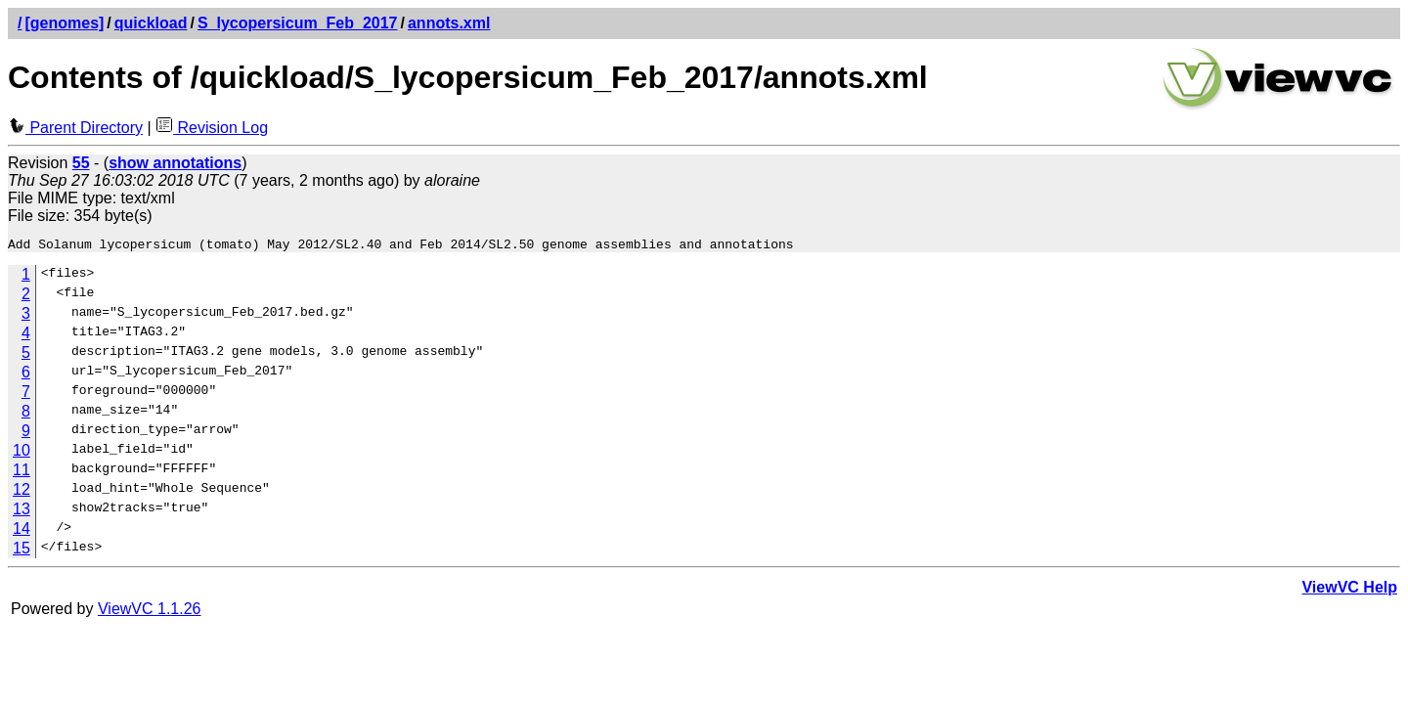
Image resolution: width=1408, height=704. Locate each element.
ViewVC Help (1349, 590)
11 (21, 472)
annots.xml (449, 23)
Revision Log (211, 127)
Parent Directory (75, 127)
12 (21, 492)
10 (21, 453)
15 (21, 551)
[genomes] (64, 23)
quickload (151, 23)
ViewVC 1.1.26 (149, 611)
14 (21, 531)
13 (21, 512)
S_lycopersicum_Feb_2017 (298, 23)
